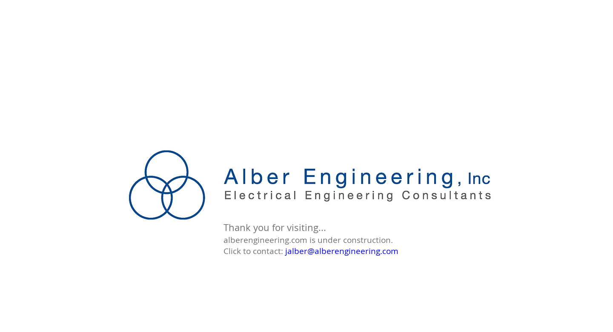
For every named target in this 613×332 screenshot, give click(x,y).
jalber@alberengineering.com (341, 251)
